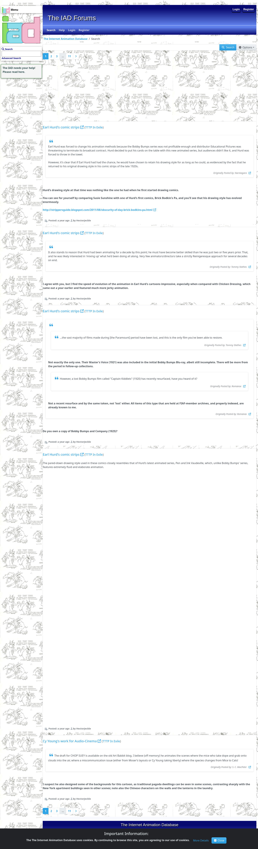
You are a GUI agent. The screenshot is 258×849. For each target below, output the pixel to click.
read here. (18, 72)
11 (69, 56)
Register (248, 9)
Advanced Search (11, 58)
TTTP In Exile (94, 127)
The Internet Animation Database (66, 39)
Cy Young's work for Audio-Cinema (70, 741)
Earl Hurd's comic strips (61, 127)
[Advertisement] (20, 99)
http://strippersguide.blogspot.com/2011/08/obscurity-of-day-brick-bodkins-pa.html (99, 210)
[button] (51, 30)
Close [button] (219, 840)
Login (236, 9)
